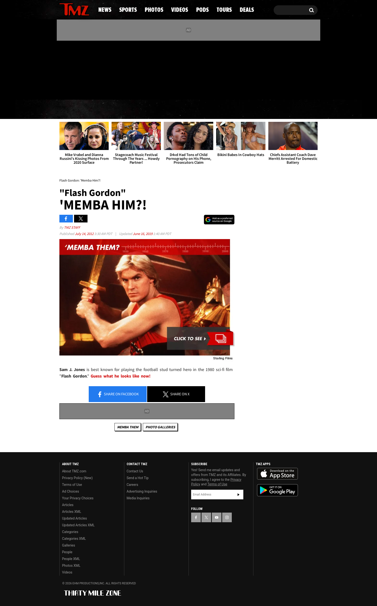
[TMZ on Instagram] (88, 69)
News (71, 109)
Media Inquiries (138, 498)
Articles (68, 505)
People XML (71, 559)
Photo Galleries (160, 427)
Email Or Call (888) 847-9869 (114, 90)
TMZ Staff (72, 227)
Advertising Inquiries (142, 491)
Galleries (68, 545)
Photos (149, 109)
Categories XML (74, 539)
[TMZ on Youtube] (79, 69)
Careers (132, 485)
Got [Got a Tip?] (74, 90)
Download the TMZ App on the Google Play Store (277, 490)
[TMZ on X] (70, 69)
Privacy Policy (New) (77, 478)
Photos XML (71, 565)
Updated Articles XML (78, 525)
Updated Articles (74, 518)
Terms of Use (72, 485)
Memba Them (127, 427)
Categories (70, 532)
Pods (225, 109)
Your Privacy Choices (78, 498)
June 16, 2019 (143, 233)
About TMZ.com (74, 471)
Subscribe (238, 494)
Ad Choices (70, 491)
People (67, 552)
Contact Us (135, 471)
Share (118, 394)
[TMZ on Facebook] (63, 69)
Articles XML (71, 512)
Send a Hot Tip (138, 478)
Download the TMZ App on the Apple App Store (277, 474)
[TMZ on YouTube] (216, 517)
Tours (260, 109)
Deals (297, 109)
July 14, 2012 (84, 233)
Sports (108, 109)
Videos (189, 109)
